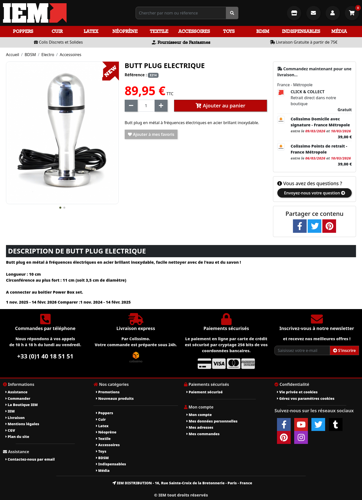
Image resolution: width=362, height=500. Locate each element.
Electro (47, 54)
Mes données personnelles (212, 421)
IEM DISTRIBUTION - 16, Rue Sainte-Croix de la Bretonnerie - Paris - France (182, 483)
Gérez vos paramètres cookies (305, 398)
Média (339, 31)
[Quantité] (146, 106)
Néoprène (125, 31)
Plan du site (17, 436)
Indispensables (301, 31)
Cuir (57, 31)
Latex (91, 31)
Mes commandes (203, 433)
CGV (10, 430)
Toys (229, 31)
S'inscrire (344, 350)
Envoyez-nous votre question (314, 193)
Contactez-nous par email (30, 459)
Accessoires (194, 31)
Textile (159, 31)
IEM (10, 411)
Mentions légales (22, 423)
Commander (17, 398)
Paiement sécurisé (204, 392)
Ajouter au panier (220, 105)
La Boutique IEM (21, 404)
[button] (60, 208)
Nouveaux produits (115, 398)
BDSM (262, 31)
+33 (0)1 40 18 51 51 (45, 356)
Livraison (15, 417)
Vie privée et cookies (297, 392)
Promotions (108, 392)
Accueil (12, 54)
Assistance (16, 392)
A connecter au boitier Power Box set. (44, 292)
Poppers (23, 31)
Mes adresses (199, 427)
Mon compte (199, 414)
